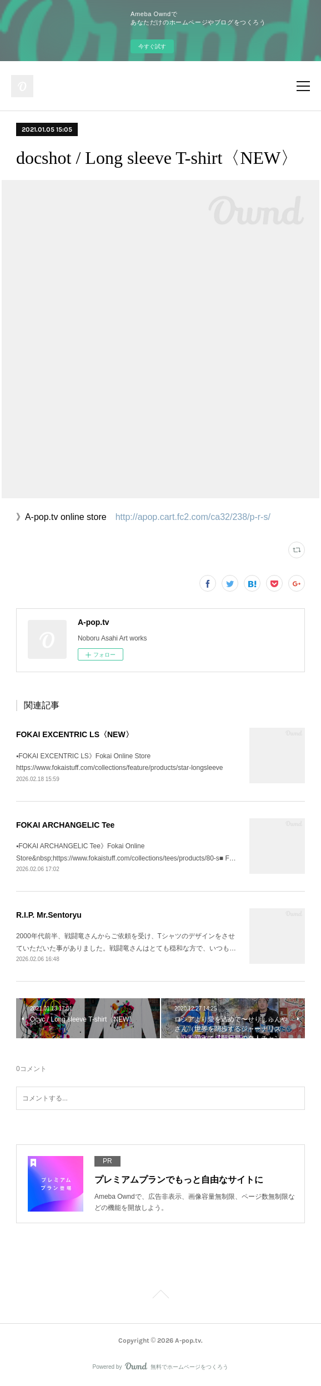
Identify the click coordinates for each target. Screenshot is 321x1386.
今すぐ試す (152, 46)
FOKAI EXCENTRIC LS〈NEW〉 (74, 734)
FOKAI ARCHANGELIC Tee (65, 824)
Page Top (160, 1296)
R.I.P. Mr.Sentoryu (49, 914)
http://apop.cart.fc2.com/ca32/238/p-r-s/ (193, 517)
